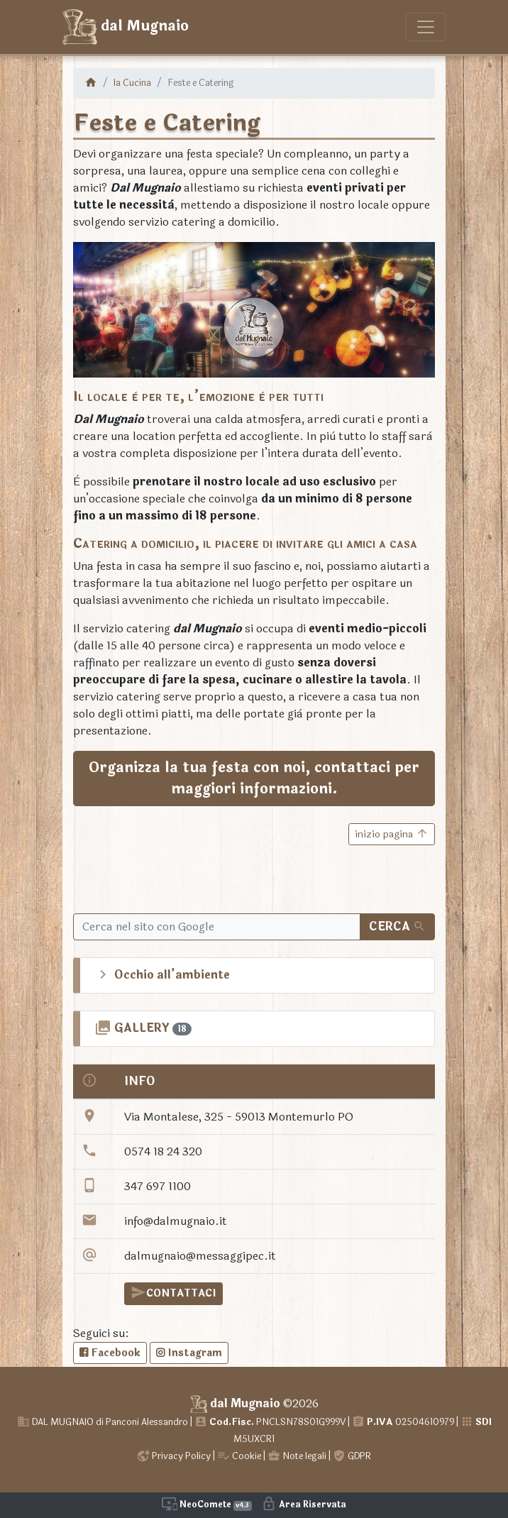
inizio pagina (392, 834)
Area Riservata (303, 1504)
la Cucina (132, 83)
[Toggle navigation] (426, 27)
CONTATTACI (173, 1293)
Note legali (296, 1456)
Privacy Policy (174, 1456)
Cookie (239, 1456)
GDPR (352, 1456)
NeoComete (207, 1504)
